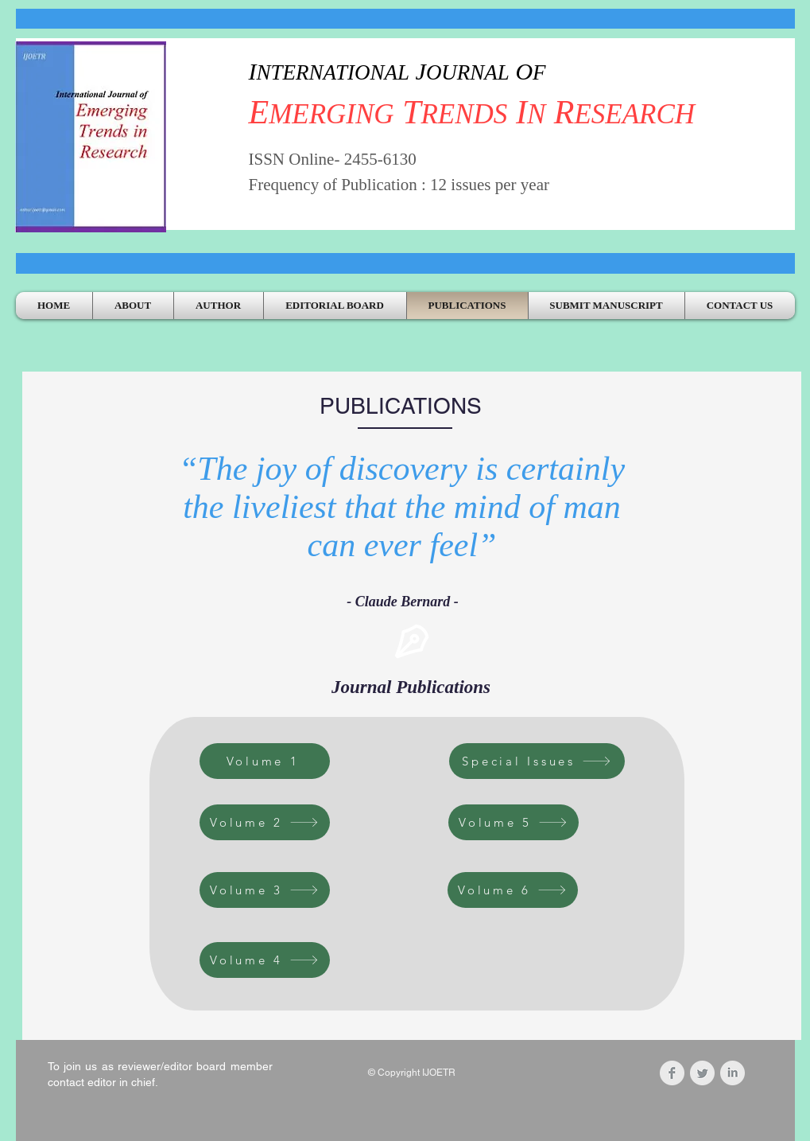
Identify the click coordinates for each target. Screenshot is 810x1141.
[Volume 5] (513, 822)
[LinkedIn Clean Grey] (732, 1073)
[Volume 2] (265, 822)
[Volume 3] (265, 890)
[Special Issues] (537, 761)
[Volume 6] (513, 890)
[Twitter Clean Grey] (702, 1073)
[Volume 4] (265, 960)
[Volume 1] (265, 761)
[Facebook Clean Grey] (672, 1073)
